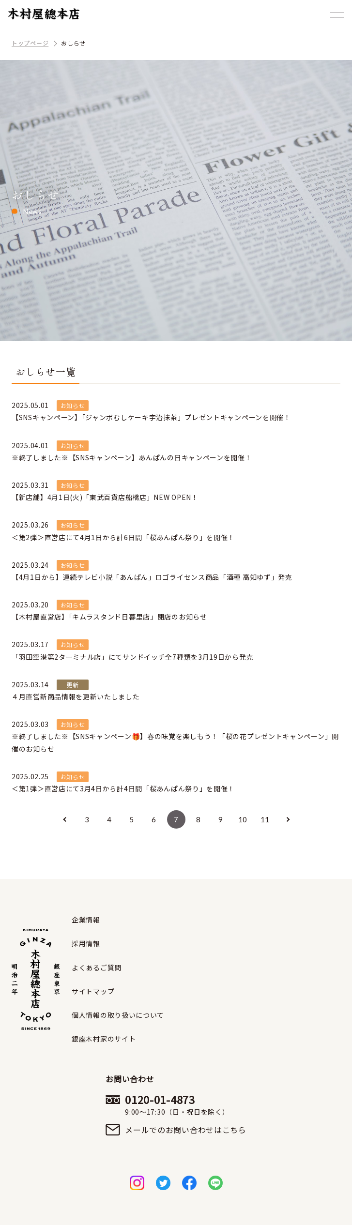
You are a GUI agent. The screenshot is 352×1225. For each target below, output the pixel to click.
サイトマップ (93, 991)
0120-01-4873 (185, 1104)
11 (265, 819)
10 (242, 819)
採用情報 (86, 943)
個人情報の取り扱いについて (118, 1015)
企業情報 (86, 919)
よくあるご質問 (97, 967)
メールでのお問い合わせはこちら (185, 1129)
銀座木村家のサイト (104, 1039)
